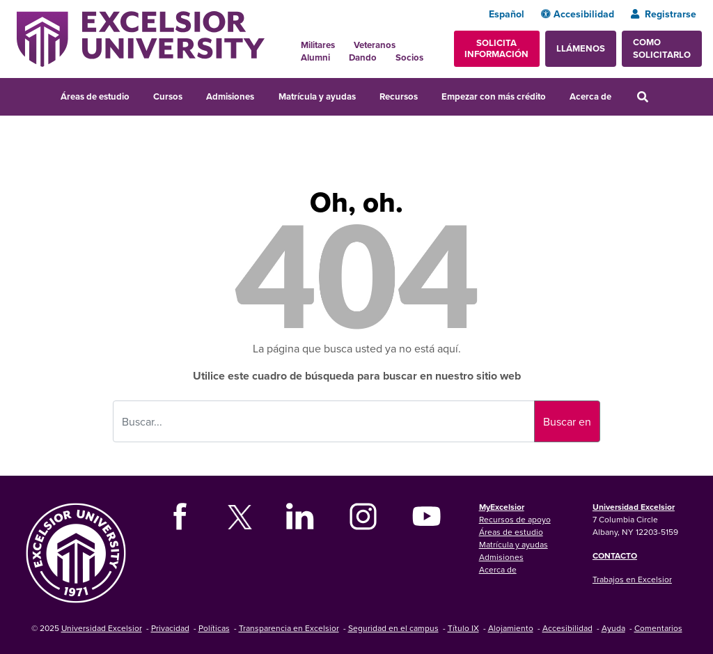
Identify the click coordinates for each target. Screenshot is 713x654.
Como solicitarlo (662, 48)
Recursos (398, 96)
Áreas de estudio (95, 96)
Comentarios (658, 628)
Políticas (214, 628)
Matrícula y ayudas (317, 96)
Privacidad (170, 628)
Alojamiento (510, 628)
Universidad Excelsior (634, 507)
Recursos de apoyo (515, 519)
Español (506, 14)
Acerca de (590, 96)
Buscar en (567, 421)
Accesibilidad (577, 14)
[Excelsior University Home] (141, 37)
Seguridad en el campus (393, 628)
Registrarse (663, 14)
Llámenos (580, 48)
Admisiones (230, 96)
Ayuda (613, 628)
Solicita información (496, 48)
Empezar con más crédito (493, 96)
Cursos (167, 96)
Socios (409, 57)
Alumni (315, 57)
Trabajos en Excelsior (632, 579)
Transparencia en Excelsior (289, 628)
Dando (363, 57)
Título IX (463, 628)
